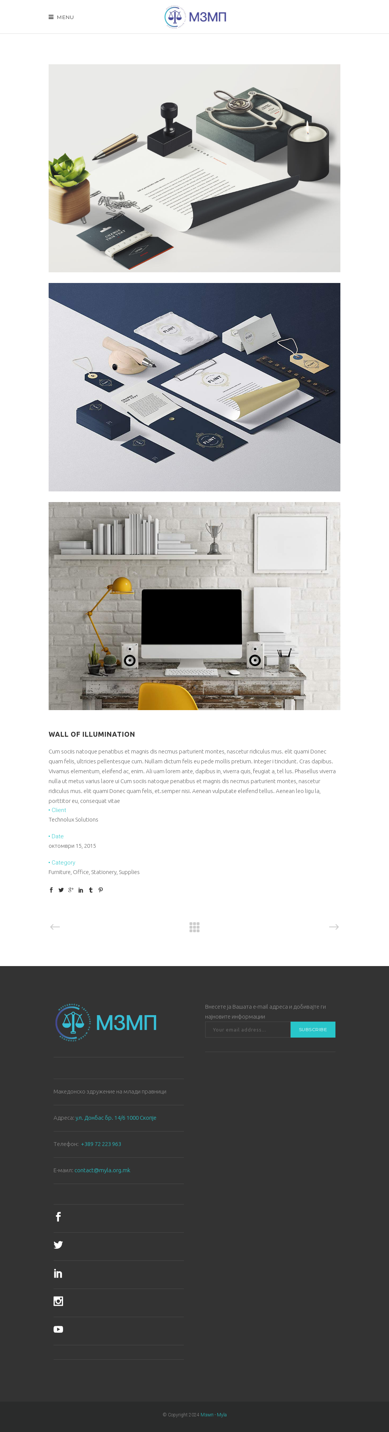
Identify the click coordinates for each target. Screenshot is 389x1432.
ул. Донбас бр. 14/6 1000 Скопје (116, 1117)
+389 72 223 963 (101, 1144)
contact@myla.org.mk (102, 1170)
